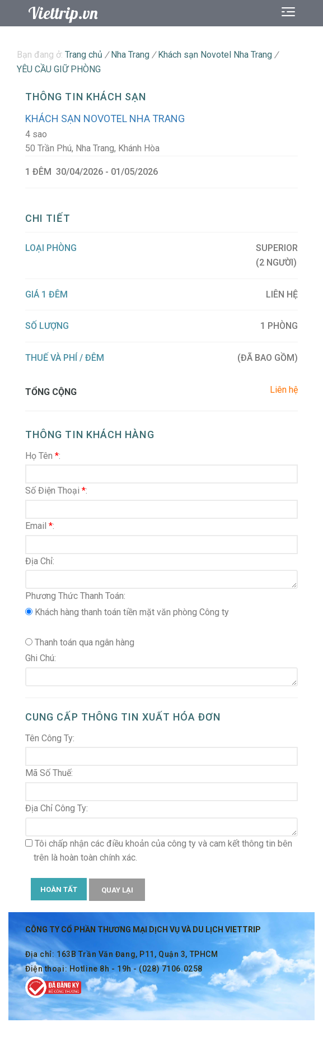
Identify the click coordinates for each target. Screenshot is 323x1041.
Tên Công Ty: (49, 738)
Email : (39, 525)
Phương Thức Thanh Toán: (75, 596)
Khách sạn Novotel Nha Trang (105, 118)
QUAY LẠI (117, 890)
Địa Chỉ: (39, 561)
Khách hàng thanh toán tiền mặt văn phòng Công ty (127, 612)
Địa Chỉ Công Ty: (56, 808)
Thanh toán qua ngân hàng (79, 642)
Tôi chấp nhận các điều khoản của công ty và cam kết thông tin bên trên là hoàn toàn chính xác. (158, 850)
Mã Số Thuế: (49, 773)
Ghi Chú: (40, 658)
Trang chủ (83, 54)
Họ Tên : (42, 455)
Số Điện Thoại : (56, 490)
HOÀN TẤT (58, 889)
